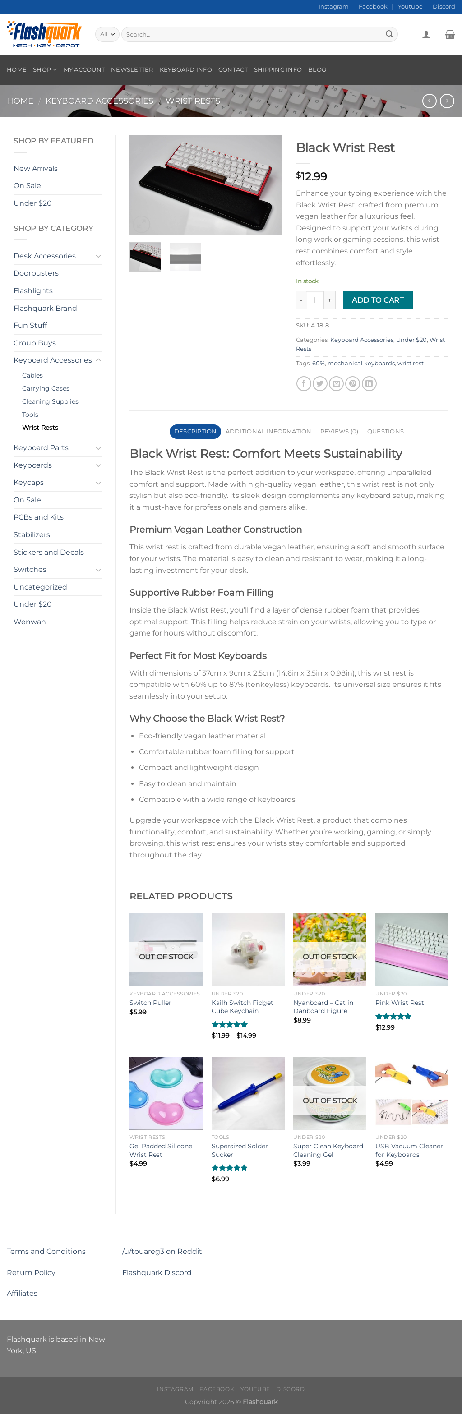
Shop (45, 69)
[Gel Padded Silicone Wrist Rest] (166, 1093)
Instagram (334, 6)
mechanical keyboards (361, 363)
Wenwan (30, 621)
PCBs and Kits (39, 517)
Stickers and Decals (49, 552)
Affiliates (22, 1293)
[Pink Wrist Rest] (411, 949)
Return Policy (31, 1272)
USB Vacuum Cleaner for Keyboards (409, 1150)
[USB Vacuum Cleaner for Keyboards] (411, 1093)
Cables (32, 375)
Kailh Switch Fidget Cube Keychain (242, 1007)
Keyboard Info (186, 69)
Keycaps (29, 482)
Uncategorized (40, 587)
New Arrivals (36, 168)
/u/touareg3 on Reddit (162, 1251)
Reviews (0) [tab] (339, 431)
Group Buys (35, 343)
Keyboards (33, 465)
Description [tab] (195, 431)
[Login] (426, 34)
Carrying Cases (45, 388)
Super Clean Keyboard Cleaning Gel (328, 1150)
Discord (444, 6)
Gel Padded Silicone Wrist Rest (160, 1150)
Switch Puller (150, 1003)
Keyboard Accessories (99, 101)
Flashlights (33, 290)
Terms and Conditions (46, 1251)
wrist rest (410, 363)
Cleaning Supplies (50, 401)
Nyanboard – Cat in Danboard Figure (323, 1007)
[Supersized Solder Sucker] (248, 1093)
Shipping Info (278, 69)
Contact (233, 69)
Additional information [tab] (269, 431)
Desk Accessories (45, 256)
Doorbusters (36, 273)
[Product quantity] (315, 300)
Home (17, 69)
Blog (317, 69)
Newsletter (132, 69)
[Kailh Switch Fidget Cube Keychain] (248, 949)
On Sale (27, 185)
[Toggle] (98, 255)
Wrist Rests (193, 101)
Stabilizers (32, 534)
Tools (30, 414)
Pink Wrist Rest (399, 1003)
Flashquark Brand (45, 308)
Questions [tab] (385, 431)
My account (84, 69)
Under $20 (33, 203)
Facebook (373, 6)
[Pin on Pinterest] (352, 383)
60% (318, 363)
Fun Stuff (30, 325)
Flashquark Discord (157, 1272)
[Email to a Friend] (336, 383)
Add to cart (378, 300)
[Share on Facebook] (303, 383)
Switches (30, 569)
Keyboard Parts (41, 447)
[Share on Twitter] (320, 383)
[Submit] (389, 34)
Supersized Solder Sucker (240, 1150)
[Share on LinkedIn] (369, 383)
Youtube (410, 6)
